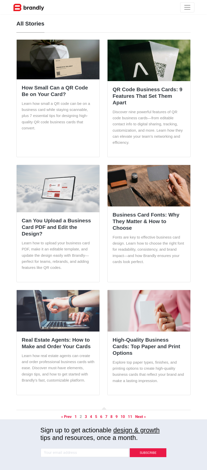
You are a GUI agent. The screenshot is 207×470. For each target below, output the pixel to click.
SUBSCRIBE (148, 453)
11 (130, 416)
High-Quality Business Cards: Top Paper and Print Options (146, 346)
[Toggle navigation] (187, 7)
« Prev (66, 416)
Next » (140, 416)
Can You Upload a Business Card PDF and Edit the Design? (56, 227)
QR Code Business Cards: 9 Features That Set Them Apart (147, 95)
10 (123, 416)
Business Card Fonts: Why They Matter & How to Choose (146, 221)
